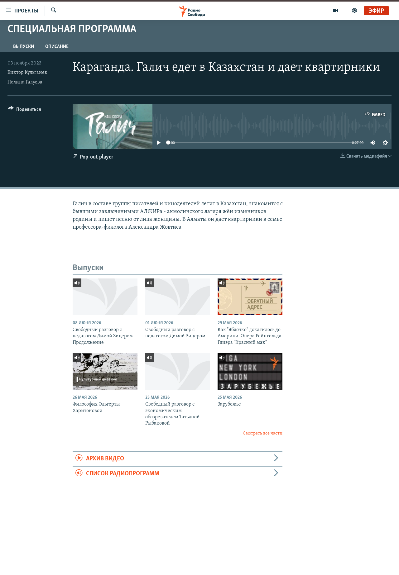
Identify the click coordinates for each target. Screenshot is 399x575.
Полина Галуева (24, 82)
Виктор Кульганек (27, 72)
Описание (57, 46)
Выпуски (23, 46)
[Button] (24, 110)
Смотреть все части (262, 433)
